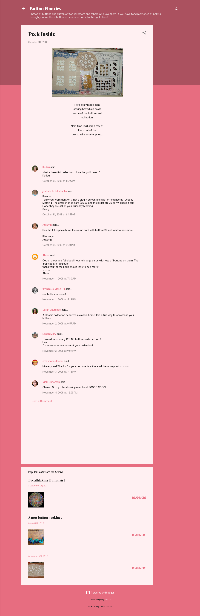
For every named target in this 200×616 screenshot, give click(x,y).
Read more (139, 497)
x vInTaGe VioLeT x (53, 288)
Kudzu (46, 167)
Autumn (47, 224)
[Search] (177, 9)
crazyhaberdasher (52, 361)
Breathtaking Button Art (46, 480)
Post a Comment (42, 401)
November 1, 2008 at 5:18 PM (59, 299)
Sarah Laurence (51, 309)
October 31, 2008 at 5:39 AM (58, 180)
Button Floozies (45, 8)
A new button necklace (45, 517)
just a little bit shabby (54, 191)
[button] (144, 33)
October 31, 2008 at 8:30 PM (58, 245)
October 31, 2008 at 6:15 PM (58, 214)
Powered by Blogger (100, 592)
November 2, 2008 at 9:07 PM (59, 350)
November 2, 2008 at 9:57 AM (59, 323)
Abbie (45, 255)
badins (108, 599)
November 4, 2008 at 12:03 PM (60, 392)
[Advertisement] (167, 78)
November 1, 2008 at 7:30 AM (59, 278)
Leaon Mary (49, 333)
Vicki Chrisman (51, 382)
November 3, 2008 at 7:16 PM (59, 371)
